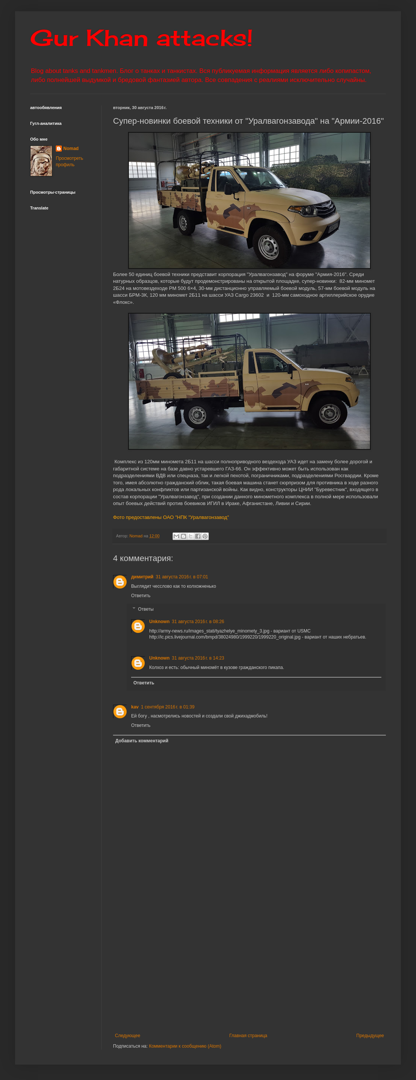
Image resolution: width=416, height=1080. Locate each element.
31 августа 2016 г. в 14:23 (198, 658)
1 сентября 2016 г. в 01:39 (167, 707)
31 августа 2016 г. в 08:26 (198, 621)
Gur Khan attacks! (141, 37)
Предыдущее (370, 1035)
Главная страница (248, 1035)
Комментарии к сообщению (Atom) (185, 1046)
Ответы (145, 609)
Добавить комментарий (141, 740)
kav (135, 707)
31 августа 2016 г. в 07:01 (182, 576)
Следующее (127, 1035)
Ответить (140, 595)
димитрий (142, 576)
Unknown (159, 621)
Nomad (71, 148)
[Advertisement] (263, 971)
